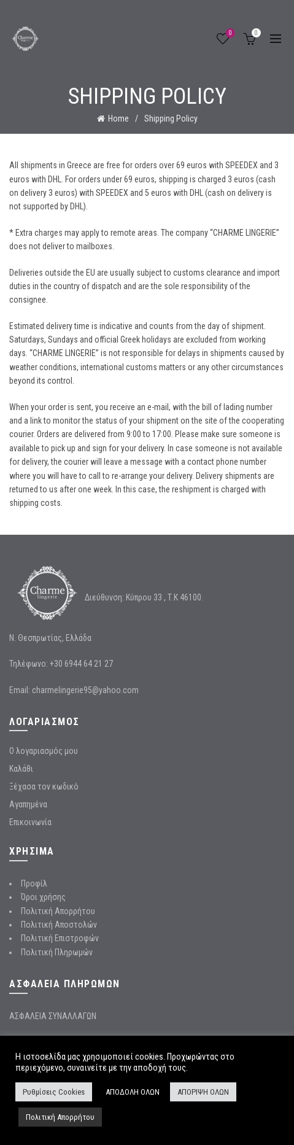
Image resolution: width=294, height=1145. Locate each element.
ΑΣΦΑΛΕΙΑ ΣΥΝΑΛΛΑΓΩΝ (52, 1016)
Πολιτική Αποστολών (59, 925)
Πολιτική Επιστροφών (60, 938)
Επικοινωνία (30, 822)
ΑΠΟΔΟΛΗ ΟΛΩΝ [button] (133, 1091)
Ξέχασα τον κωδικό (44, 786)
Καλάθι (21, 769)
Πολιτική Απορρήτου (58, 911)
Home (118, 118)
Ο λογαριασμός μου (43, 751)
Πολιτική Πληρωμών (57, 952)
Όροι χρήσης (43, 897)
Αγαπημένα (28, 804)
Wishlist (229, 33)
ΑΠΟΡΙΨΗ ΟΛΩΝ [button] (203, 1091)
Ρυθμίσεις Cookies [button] (54, 1091)
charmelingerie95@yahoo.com (85, 690)
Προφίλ (34, 883)
